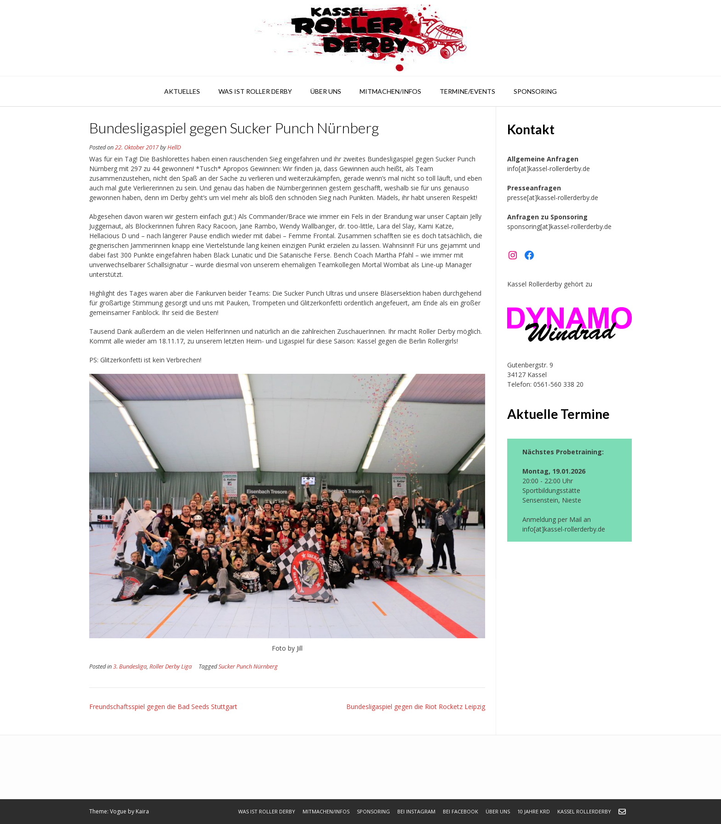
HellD (174, 147)
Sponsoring (535, 91)
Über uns (325, 91)
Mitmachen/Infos (390, 91)
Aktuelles (182, 91)
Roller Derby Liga (170, 666)
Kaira (142, 811)
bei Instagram (416, 811)
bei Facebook (460, 811)
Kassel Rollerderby (584, 811)
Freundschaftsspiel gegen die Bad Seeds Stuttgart (163, 706)
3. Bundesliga (130, 666)
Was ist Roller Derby (255, 91)
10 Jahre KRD (533, 811)
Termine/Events (467, 91)
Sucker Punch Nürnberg (248, 666)
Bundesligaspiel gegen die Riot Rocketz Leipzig (415, 706)
